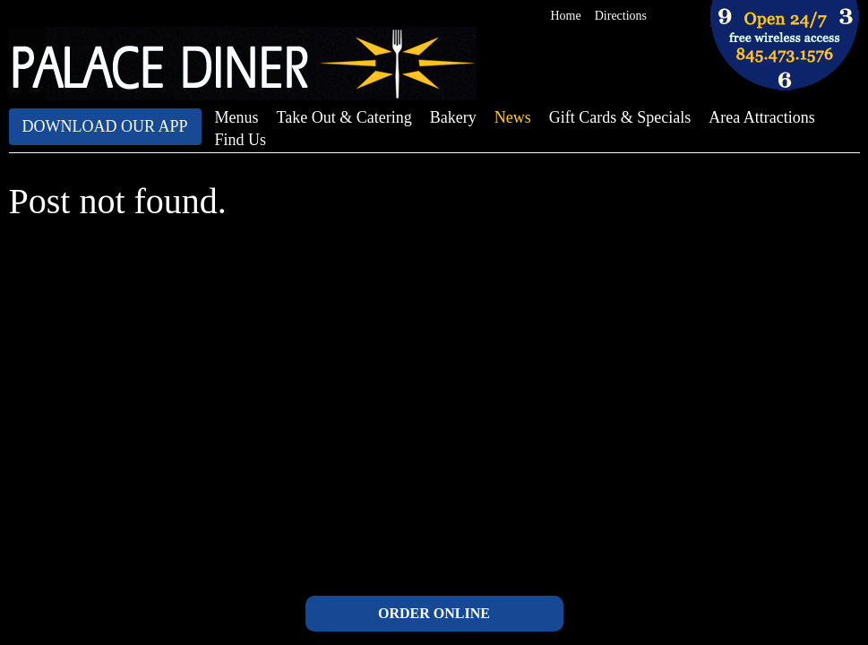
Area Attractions (761, 117)
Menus (237, 117)
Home (566, 15)
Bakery (453, 117)
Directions (621, 15)
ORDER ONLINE (434, 613)
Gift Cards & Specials (620, 117)
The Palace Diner (243, 63)
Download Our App (105, 126)
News (512, 117)
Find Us (241, 140)
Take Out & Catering (344, 117)
